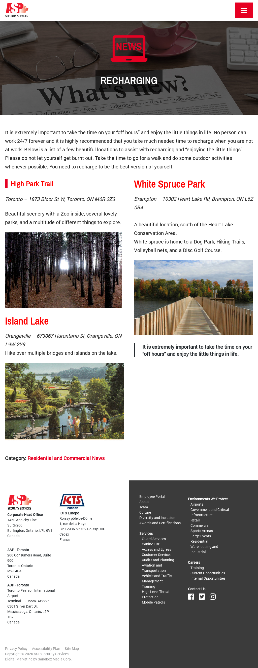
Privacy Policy (16, 648)
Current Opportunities (207, 573)
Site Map (72, 648)
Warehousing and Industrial (204, 549)
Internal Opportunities (207, 578)
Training (148, 586)
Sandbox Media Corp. (55, 659)
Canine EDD (151, 544)
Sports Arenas (201, 530)
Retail (195, 520)
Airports (196, 504)
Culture (145, 512)
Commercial (200, 525)
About (144, 501)
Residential (199, 541)
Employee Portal (152, 496)
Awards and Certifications (160, 522)
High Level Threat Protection (156, 594)
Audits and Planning (158, 559)
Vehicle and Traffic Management (157, 578)
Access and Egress (156, 549)
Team (143, 507)
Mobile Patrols (153, 602)
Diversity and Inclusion (157, 517)
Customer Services (156, 554)
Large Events (200, 536)
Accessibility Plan (46, 648)
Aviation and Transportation (154, 568)
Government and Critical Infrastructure (209, 512)
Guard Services (154, 538)
